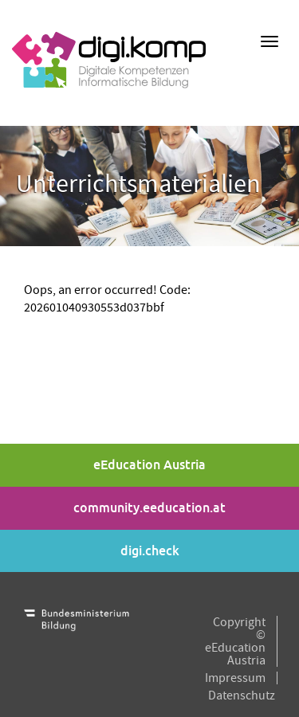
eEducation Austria (149, 464)
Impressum (235, 678)
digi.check (149, 551)
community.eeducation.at (149, 508)
